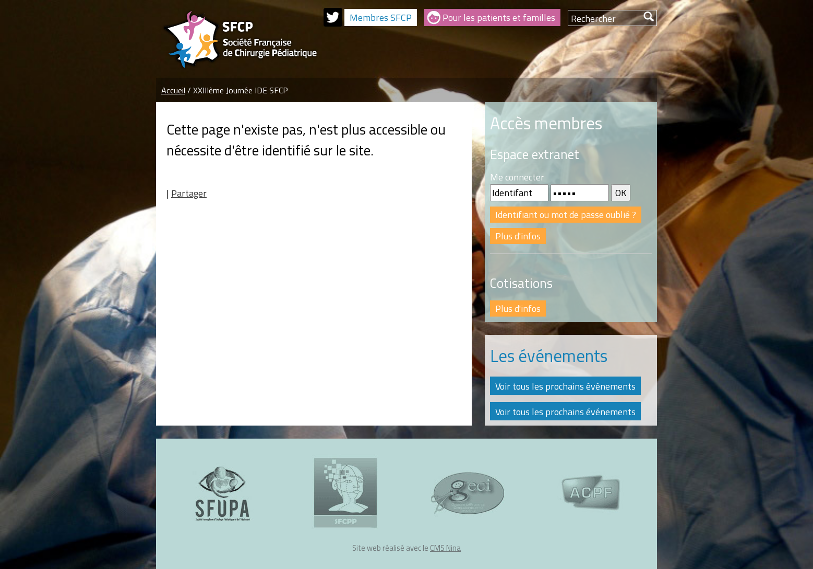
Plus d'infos (518, 236)
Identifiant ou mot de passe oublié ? (565, 215)
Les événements (548, 356)
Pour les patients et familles (499, 17)
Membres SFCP (381, 17)
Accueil (173, 90)
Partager (189, 193)
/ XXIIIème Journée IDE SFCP (237, 90)
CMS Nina (445, 548)
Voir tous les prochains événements (565, 386)
